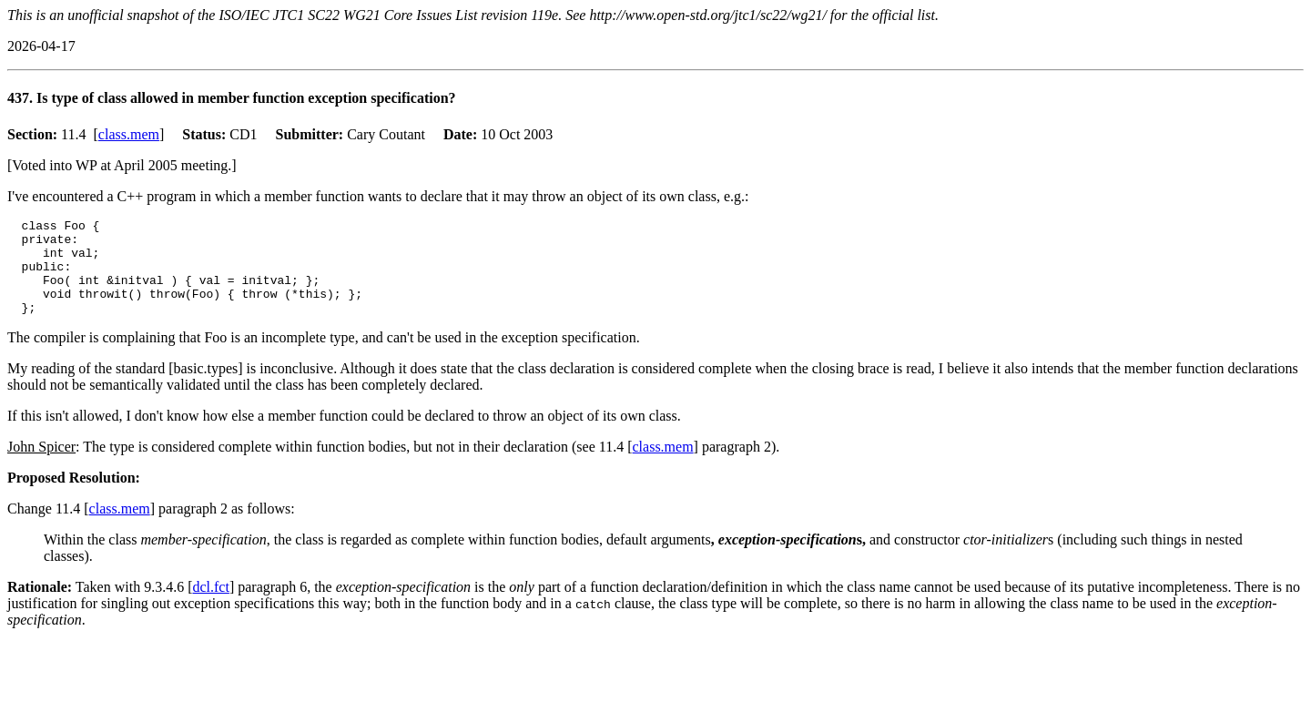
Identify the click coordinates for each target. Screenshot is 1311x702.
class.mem (128, 134)
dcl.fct (210, 606)
